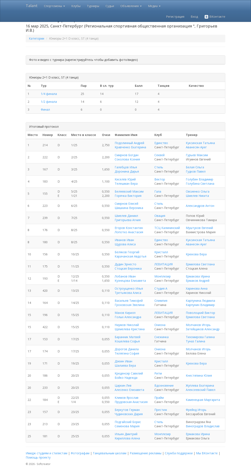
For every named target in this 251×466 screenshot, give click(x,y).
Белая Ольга (195, 167)
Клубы (75, 6)
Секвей (159, 155)
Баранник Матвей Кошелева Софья (127, 339)
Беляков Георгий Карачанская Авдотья (130, 254)
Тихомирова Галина (200, 337)
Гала (157, 191)
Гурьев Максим (197, 155)
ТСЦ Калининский (167, 228)
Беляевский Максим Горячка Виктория (129, 193)
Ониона (159, 325)
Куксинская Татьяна (200, 143)
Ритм (158, 373)
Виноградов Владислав (203, 426)
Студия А (160, 288)
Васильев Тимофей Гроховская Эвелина (129, 303)
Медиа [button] (154, 6)
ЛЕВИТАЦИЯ (163, 264)
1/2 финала (49, 102)
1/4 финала (49, 94)
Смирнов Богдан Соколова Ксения (127, 157)
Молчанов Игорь (198, 325)
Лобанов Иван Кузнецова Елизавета (130, 278)
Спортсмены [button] (54, 6)
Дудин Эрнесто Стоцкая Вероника (128, 266)
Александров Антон (200, 206)
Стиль (158, 167)
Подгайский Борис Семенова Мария (128, 424)
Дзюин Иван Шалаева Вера (125, 363)
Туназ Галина (195, 341)
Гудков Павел (196, 171)
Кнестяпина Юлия (199, 375)
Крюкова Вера (196, 254)
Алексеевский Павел (200, 390)
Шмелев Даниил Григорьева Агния (128, 218)
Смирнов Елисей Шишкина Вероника (129, 206)
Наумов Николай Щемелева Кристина (130, 327)
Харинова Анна (196, 288)
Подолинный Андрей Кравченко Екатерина (130, 145)
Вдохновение (164, 385)
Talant (32, 5)
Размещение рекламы (145, 453)
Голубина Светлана (200, 184)
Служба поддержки (179, 453)
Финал (45, 109)
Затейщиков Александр (203, 329)
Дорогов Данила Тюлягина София (127, 351)
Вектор (159, 179)
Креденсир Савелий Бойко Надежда (129, 375)
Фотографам (80, 453)
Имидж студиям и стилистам (46, 453)
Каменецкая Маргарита (203, 400)
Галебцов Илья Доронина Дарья (127, 169)
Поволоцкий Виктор (200, 313)
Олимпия (160, 301)
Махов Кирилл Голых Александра (128, 315)
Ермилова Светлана (200, 264)
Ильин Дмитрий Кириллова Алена (127, 436)
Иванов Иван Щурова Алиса (125, 242)
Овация (159, 216)
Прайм (159, 398)
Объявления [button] (131, 6)
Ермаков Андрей (197, 281)
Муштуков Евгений (199, 228)
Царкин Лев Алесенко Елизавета (129, 387)
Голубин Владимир (199, 179)
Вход (194, 16)
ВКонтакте (214, 16)
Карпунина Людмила (200, 301)
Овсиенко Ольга (197, 191)
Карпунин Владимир (200, 305)
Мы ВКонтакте (207, 453)
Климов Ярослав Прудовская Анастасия (131, 400)
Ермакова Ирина (198, 276)
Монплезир (162, 276)
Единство (161, 143)
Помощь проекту (38, 457)
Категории (36, 38)
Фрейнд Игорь (196, 410)
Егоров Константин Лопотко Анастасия (129, 230)
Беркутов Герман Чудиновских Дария (129, 412)
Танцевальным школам (109, 453)
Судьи (110, 6)
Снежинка (161, 337)
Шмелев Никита (197, 196)
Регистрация (175, 16)
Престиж (160, 410)
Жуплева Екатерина (200, 385)
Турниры (93, 6)
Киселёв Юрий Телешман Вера (126, 181)
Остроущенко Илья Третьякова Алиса (129, 290)
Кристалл (161, 252)
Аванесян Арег (196, 147)
